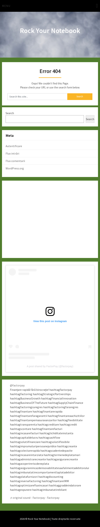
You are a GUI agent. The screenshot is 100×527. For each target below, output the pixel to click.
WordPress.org (15, 168)
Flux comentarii (15, 161)
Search (10, 113)
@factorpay (17, 385)
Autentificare (14, 146)
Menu (6, 6)
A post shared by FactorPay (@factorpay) (50, 366)
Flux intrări (12, 153)
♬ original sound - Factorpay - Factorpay (34, 497)
